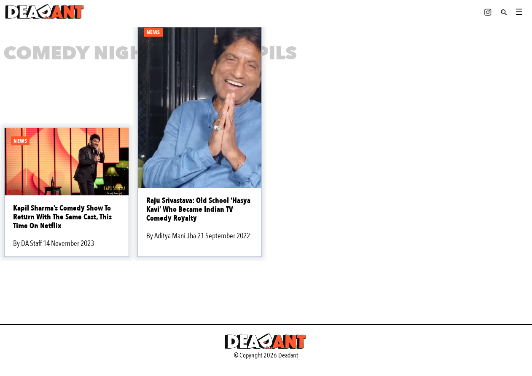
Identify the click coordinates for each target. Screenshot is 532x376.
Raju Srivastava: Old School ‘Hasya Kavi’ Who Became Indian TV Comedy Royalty (198, 209)
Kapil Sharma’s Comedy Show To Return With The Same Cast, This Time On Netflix (62, 217)
